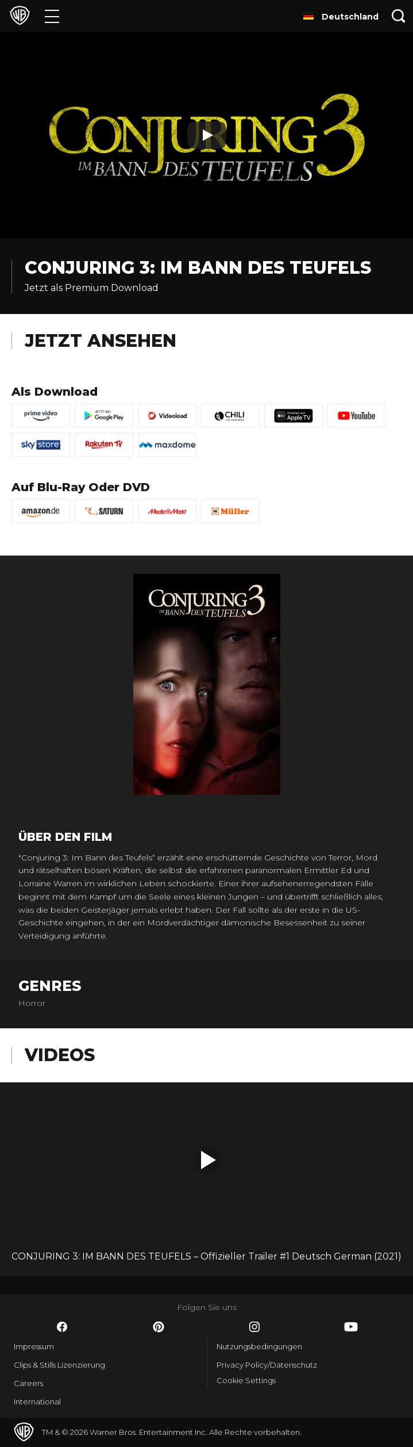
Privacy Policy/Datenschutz (267, 1364)
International (37, 1401)
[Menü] (52, 16)
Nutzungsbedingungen (259, 1346)
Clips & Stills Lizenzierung (59, 1364)
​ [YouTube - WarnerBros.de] (351, 1327)
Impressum (34, 1346)
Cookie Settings (246, 1380)
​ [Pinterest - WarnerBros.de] (158, 1327)
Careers (28, 1383)
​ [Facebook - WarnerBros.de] (62, 1327)
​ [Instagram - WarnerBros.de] (254, 1327)
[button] (208, 1160)
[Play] (206, 135)
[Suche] (398, 16)
